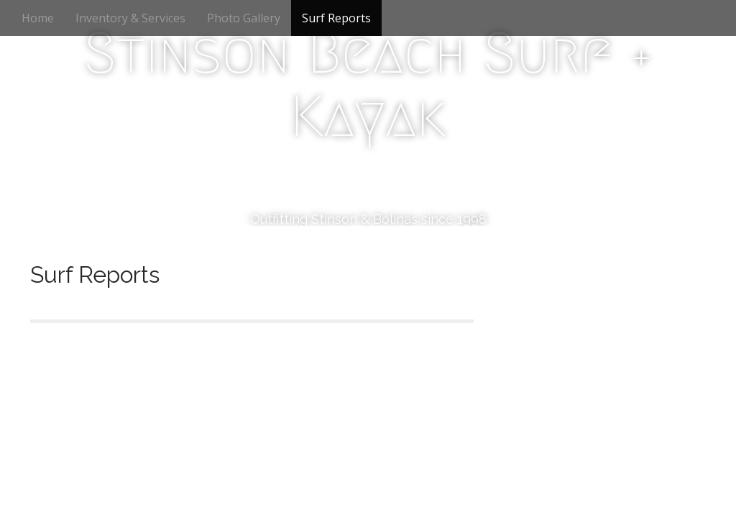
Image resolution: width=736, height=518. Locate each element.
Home (38, 18)
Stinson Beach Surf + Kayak (368, 84)
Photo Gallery (243, 18)
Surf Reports (336, 18)
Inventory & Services (130, 18)
